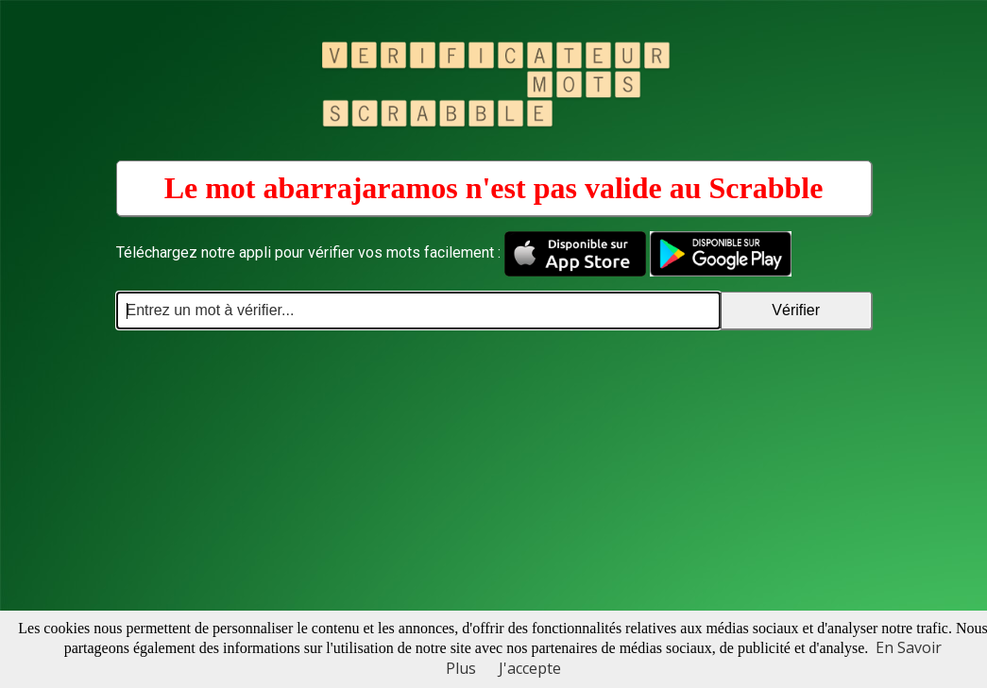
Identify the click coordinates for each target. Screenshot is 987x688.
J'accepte (530, 668)
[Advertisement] (494, 471)
